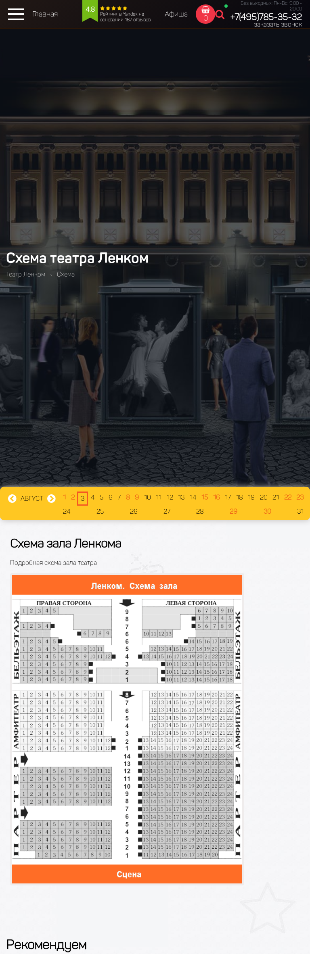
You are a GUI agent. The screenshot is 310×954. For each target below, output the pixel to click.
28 (200, 511)
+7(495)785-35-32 (266, 17)
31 (300, 511)
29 (233, 511)
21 (275, 497)
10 (147, 497)
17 (228, 497)
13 (181, 497)
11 (158, 497)
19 (251, 497)
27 (166, 511)
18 (239, 497)
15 (204, 497)
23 (300, 497)
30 (267, 511)
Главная (45, 14)
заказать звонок (278, 24)
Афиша (176, 14)
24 (67, 511)
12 (170, 497)
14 (193, 497)
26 (134, 511)
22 (287, 497)
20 (264, 497)
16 (216, 497)
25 (100, 511)
